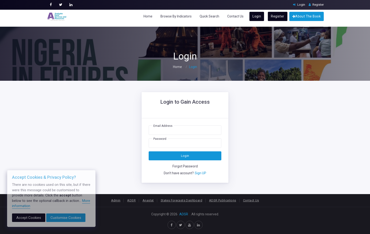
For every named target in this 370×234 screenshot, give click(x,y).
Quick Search (209, 16)
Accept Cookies (28, 218)
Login (256, 16)
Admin (116, 200)
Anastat (148, 200)
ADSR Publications (222, 200)
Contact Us (235, 16)
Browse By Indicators (176, 16)
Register (277, 16)
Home (147, 16)
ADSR (131, 200)
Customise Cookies (65, 218)
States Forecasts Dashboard (181, 200)
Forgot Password (185, 166)
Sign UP (200, 173)
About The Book (306, 16)
